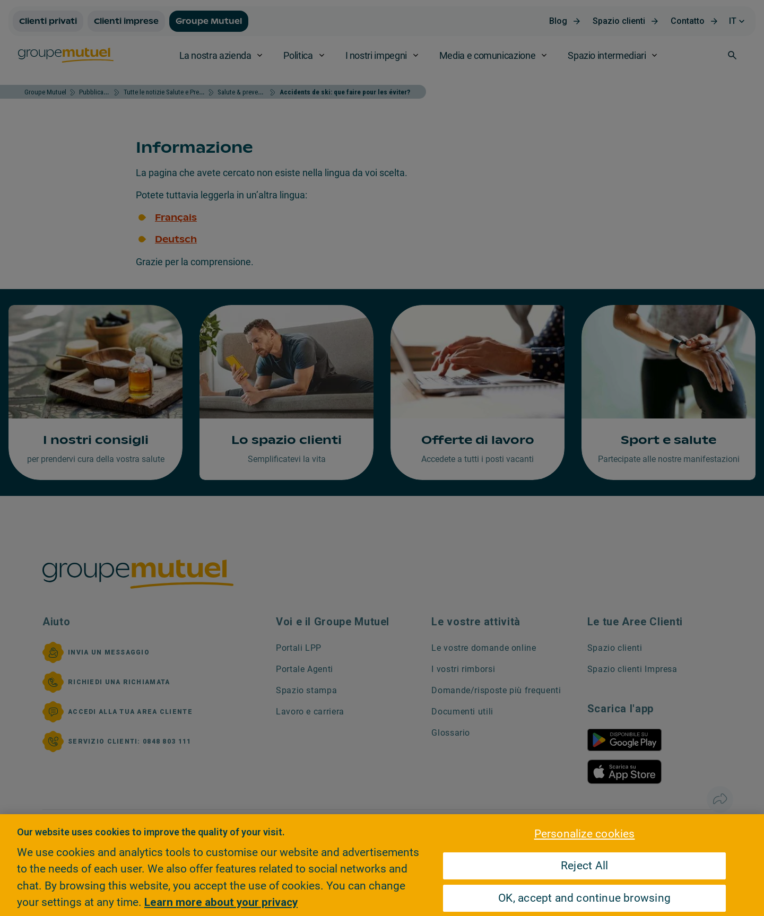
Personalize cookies (584, 833)
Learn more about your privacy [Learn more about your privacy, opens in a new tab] (221, 902)
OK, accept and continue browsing (584, 898)
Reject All (584, 865)
